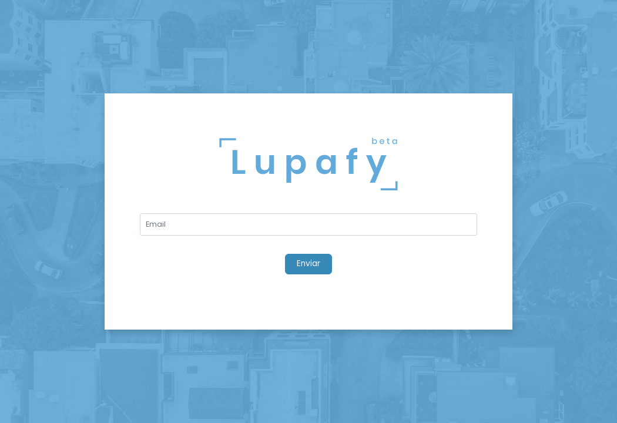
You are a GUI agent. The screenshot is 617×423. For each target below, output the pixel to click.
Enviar (308, 263)
